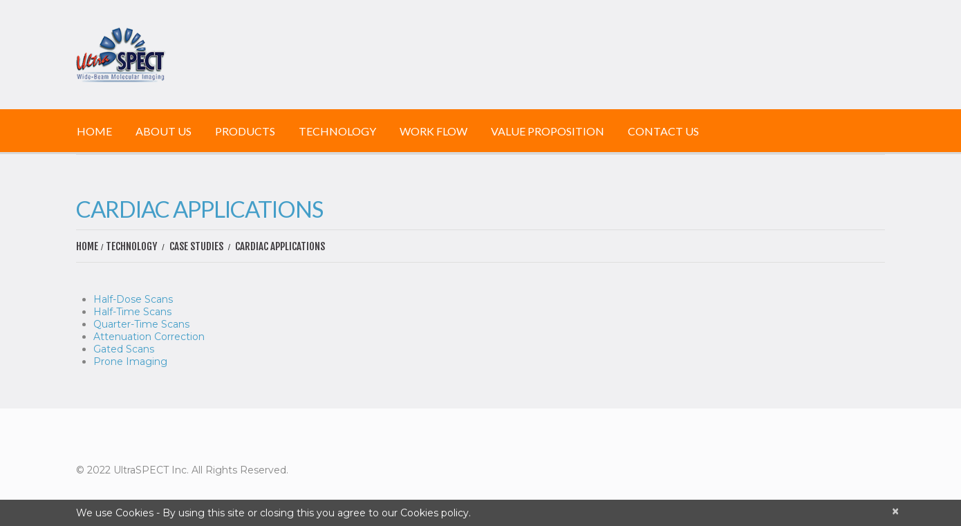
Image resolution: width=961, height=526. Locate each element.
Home (94, 131)
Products (245, 131)
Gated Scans (123, 349)
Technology (337, 131)
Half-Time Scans (132, 312)
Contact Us (663, 131)
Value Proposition (547, 131)
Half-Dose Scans (133, 299)
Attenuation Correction (149, 336)
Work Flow (433, 131)
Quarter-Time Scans (141, 324)
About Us (164, 131)
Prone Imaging (130, 361)
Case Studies (196, 246)
